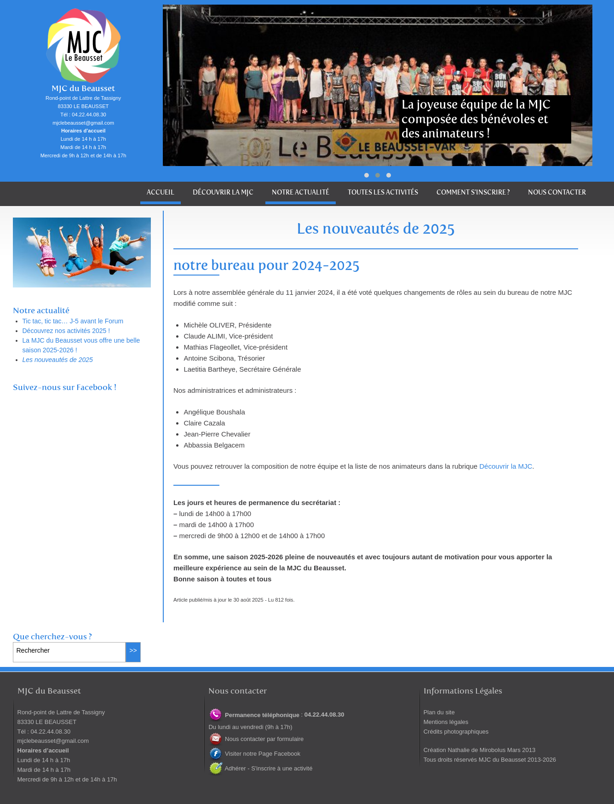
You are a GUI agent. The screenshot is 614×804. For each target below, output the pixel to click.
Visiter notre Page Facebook (254, 753)
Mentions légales (446, 721)
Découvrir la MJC (223, 192)
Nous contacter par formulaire (256, 738)
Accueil (160, 192)
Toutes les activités (383, 192)
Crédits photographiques (456, 731)
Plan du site (439, 712)
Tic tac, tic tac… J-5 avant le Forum (73, 321)
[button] (366, 175)
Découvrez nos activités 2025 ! (66, 330)
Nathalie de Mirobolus (476, 750)
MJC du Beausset (83, 88)
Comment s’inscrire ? (473, 192)
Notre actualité (300, 192)
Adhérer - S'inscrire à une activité (260, 768)
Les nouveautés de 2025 (58, 359)
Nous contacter (557, 192)
